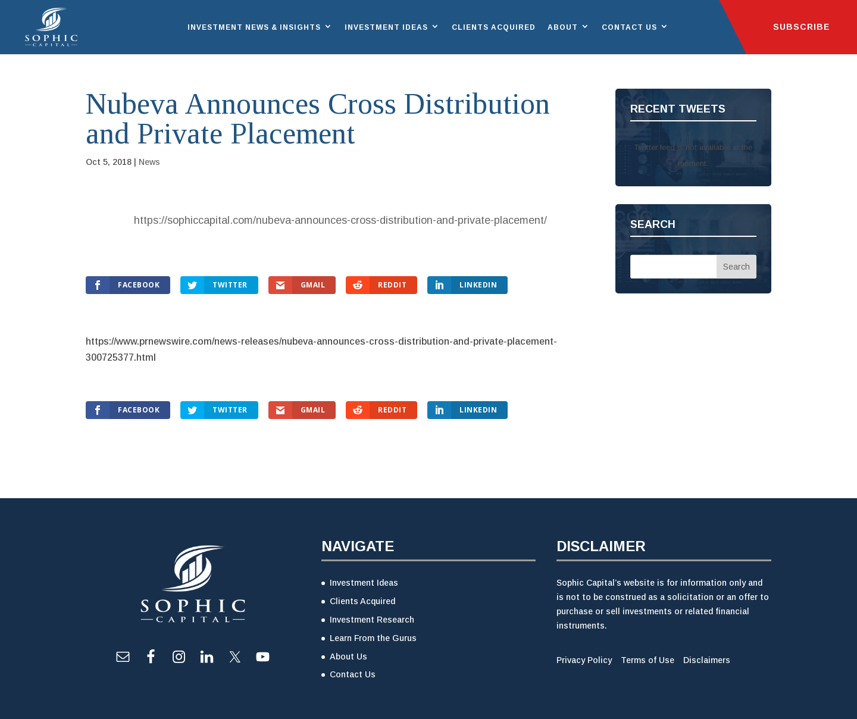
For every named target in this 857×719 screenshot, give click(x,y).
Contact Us (629, 27)
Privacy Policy (584, 660)
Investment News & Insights (254, 27)
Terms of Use (647, 660)
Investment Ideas (386, 27)
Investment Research (372, 619)
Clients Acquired (494, 27)
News (149, 162)
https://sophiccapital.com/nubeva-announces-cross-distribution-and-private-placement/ (340, 220)
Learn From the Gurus (373, 638)
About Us (348, 656)
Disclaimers (706, 660)
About (563, 27)
